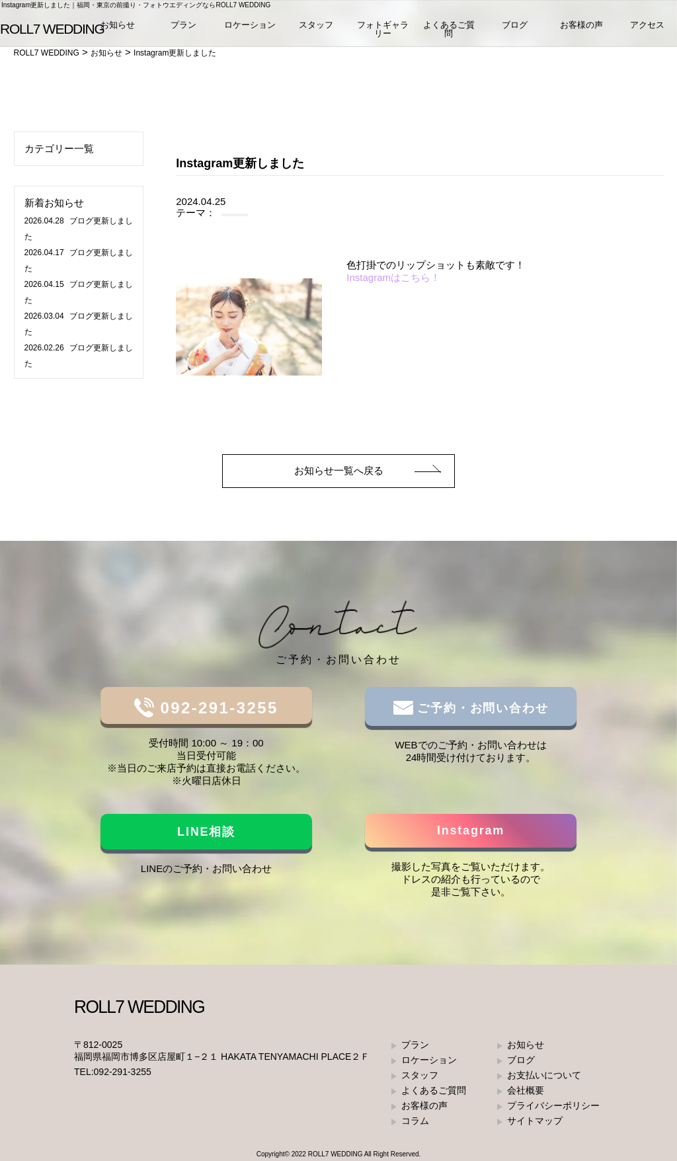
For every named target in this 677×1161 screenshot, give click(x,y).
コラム (415, 1120)
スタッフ (316, 26)
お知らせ (117, 26)
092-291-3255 (216, 708)
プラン (183, 26)
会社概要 (525, 1090)
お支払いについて (544, 1075)
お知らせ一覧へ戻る (338, 470)
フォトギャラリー (383, 30)
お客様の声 (581, 26)
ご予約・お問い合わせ (481, 708)
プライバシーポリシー (553, 1105)
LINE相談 (206, 831)
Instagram (470, 830)
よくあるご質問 (449, 30)
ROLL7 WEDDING (335, 1154)
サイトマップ (535, 1120)
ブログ (515, 26)
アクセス (647, 26)
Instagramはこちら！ (393, 277)
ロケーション (250, 26)
